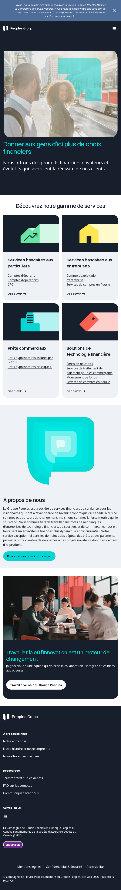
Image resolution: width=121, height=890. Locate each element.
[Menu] (114, 28)
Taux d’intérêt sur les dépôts (23, 778)
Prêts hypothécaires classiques (30, 367)
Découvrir (15, 293)
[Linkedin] (5, 816)
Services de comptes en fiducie (88, 284)
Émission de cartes (80, 364)
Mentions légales (29, 867)
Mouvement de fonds (82, 377)
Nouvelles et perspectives (21, 756)
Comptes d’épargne (21, 275)
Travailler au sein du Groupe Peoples (36, 685)
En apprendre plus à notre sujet (29, 556)
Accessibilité (95, 867)
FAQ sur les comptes (18, 785)
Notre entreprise (15, 741)
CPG (11, 284)
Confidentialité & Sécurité (64, 867)
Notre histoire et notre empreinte (27, 749)
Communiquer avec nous (21, 793)
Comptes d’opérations (23, 280)
